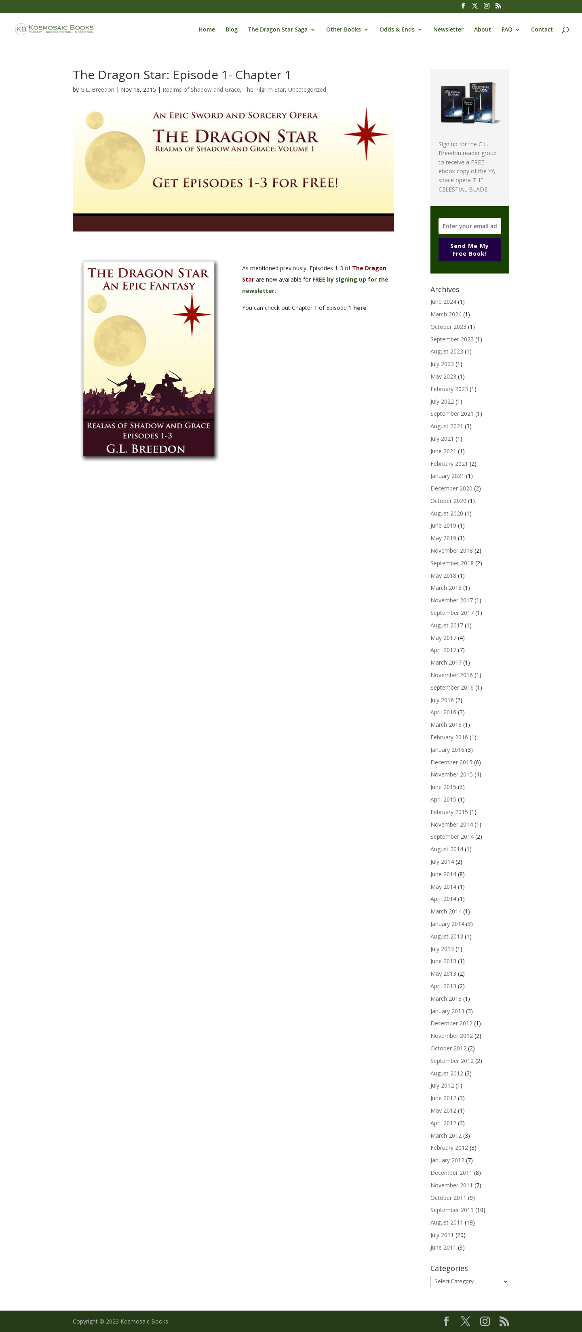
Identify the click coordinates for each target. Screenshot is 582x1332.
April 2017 (443, 650)
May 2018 (443, 575)
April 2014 (443, 899)
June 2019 (443, 525)
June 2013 (443, 961)
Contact (542, 30)
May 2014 (443, 886)
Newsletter (448, 30)
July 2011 (442, 1235)
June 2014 (443, 874)
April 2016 (443, 712)
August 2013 (446, 936)
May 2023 (443, 376)
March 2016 (446, 724)
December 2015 (451, 762)
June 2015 (443, 787)
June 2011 (443, 1247)
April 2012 (443, 1123)
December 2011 (451, 1172)
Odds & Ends (397, 30)
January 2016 (447, 749)
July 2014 (442, 861)
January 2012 (447, 1160)
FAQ (507, 30)
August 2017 (446, 625)
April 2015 (443, 799)
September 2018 (452, 563)
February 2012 (449, 1147)
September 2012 (452, 1061)
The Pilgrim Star (264, 89)
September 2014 (452, 836)
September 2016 (452, 687)
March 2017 (446, 662)
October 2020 (448, 501)
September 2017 (452, 613)
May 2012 (443, 1110)
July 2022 (442, 401)
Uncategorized (307, 89)
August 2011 (446, 1222)
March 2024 (446, 314)
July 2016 (442, 700)
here (360, 307)
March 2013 (446, 998)
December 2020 (451, 488)
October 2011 (448, 1198)
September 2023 (452, 339)
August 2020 (446, 513)
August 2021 (446, 426)
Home (206, 30)
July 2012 (442, 1085)
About (482, 30)
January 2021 (447, 476)
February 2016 (449, 737)
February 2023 (449, 389)
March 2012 (446, 1135)
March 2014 (446, 911)
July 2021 (442, 438)
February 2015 (449, 812)
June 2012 (443, 1098)
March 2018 (446, 587)
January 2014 (447, 924)
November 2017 (451, 600)
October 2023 (448, 326)
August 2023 (446, 351)
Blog (232, 30)
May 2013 (443, 973)
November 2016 (451, 675)
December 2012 (451, 1023)
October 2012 (448, 1048)
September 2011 (452, 1210)
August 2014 (446, 849)
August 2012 (446, 1073)
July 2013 (442, 949)
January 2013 (447, 1011)
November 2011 (451, 1185)
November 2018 (451, 550)
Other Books (343, 30)
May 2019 (443, 538)
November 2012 (451, 1036)
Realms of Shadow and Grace (201, 89)
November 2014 (451, 824)
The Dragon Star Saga (278, 30)
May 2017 (443, 638)
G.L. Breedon (97, 89)
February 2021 (449, 463)
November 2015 (451, 774)
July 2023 (442, 364)
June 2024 (443, 301)
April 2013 (443, 986)
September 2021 (452, 413)
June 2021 (443, 451)
